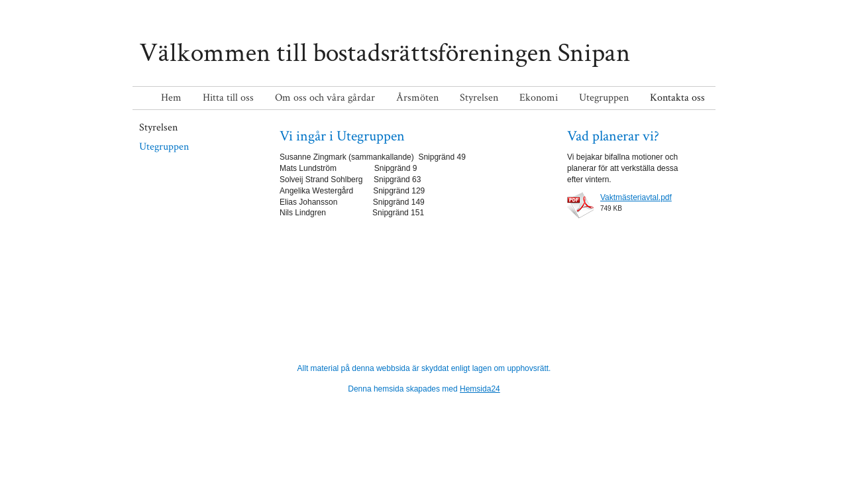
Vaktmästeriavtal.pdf (636, 197)
